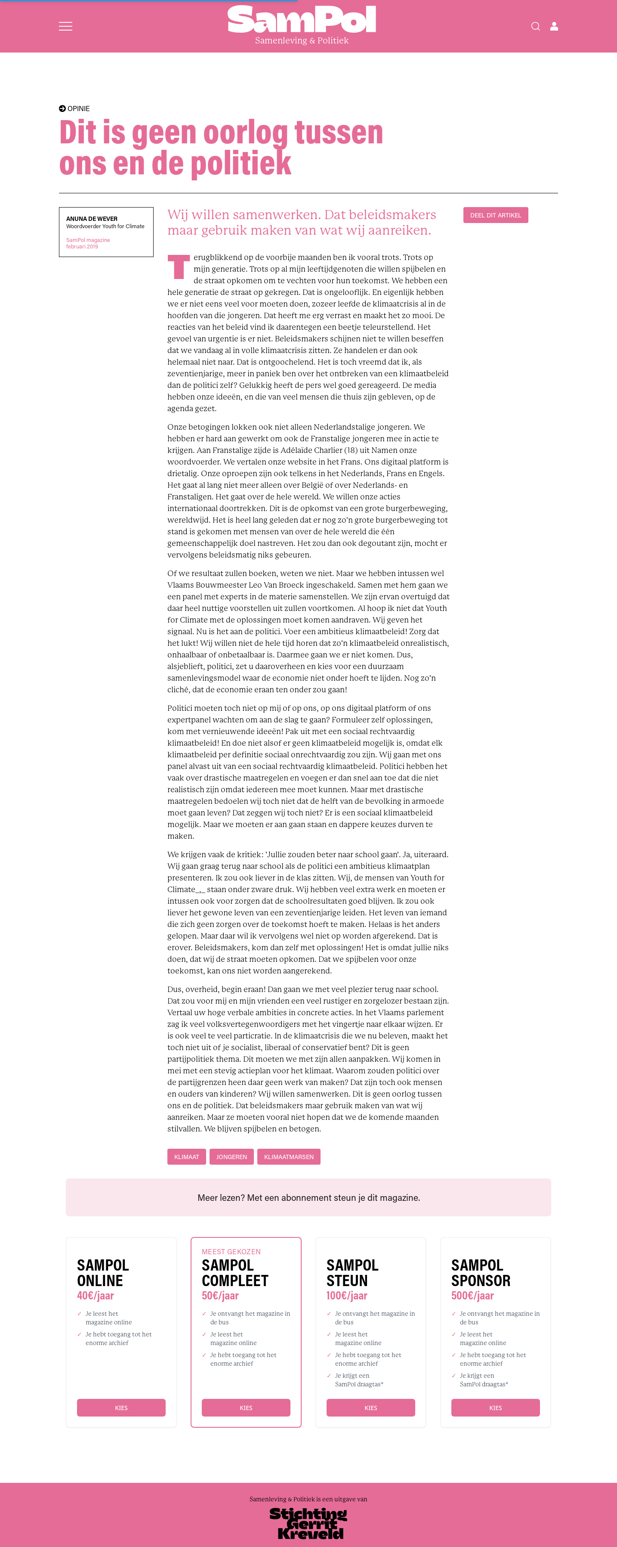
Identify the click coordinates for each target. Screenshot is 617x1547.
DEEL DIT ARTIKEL (495, 215)
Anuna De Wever (91, 219)
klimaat (186, 1157)
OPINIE (74, 108)
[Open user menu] (554, 26)
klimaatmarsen (289, 1157)
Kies (121, 1408)
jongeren (231, 1157)
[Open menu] (65, 26)
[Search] (535, 26)
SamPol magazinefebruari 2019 (88, 243)
